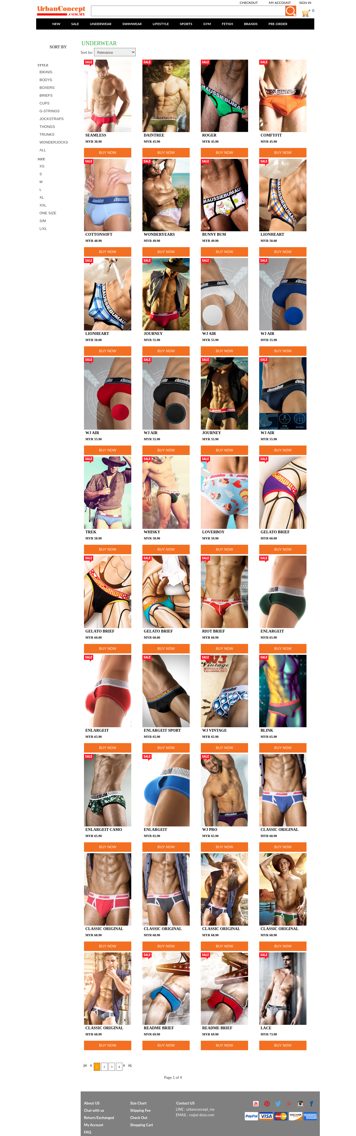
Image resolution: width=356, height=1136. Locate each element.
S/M (42, 221)
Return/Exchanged (99, 1117)
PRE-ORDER (277, 24)
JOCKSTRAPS (51, 119)
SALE (75, 24)
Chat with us (94, 1110)
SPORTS (186, 24)
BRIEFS (46, 95)
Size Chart (138, 1103)
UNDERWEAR (100, 24)
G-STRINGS (49, 111)
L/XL (43, 229)
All (42, 150)
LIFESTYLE (161, 24)
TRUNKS (46, 134)
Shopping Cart (141, 1125)
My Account (280, 3)
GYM (207, 24)
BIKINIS (45, 72)
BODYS (45, 80)
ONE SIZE (47, 213)
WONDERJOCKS (53, 142)
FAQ (87, 1132)
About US (92, 1103)
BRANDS (251, 24)
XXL (42, 205)
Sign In (305, 3)
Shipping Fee (140, 1110)
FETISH (227, 24)
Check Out (138, 1117)
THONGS (47, 127)
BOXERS (47, 88)
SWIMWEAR (132, 24)
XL (41, 197)
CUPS (44, 103)
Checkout (249, 3)
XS (41, 166)
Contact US (185, 1103)
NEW (56, 24)
